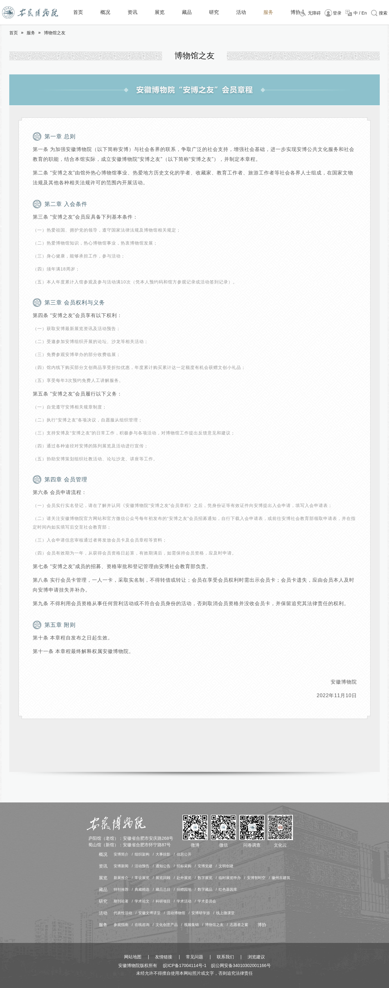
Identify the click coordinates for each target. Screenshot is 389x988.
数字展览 (205, 878)
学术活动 (184, 901)
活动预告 (142, 866)
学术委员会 (207, 901)
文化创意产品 (167, 925)
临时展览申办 (230, 878)
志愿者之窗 (239, 925)
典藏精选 (142, 889)
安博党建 (205, 866)
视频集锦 (191, 925)
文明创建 (226, 866)
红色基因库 (228, 889)
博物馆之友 (54, 32)
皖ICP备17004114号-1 (184, 965)
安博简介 (121, 854)
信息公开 (184, 854)
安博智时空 (256, 878)
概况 (105, 12)
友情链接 (163, 956)
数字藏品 (205, 889)
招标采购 (184, 866)
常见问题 (194, 956)
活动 (241, 12)
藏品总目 (163, 889)
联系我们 (225, 956)
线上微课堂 (225, 913)
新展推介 (121, 878)
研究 (214, 12)
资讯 (132, 12)
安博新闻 (121, 866)
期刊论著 (121, 901)
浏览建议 (256, 956)
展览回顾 (163, 878)
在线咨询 (142, 925)
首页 (78, 12)
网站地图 (132, 956)
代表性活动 (123, 913)
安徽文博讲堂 (149, 913)
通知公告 (163, 866)
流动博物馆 (176, 913)
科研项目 (163, 901)
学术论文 (142, 901)
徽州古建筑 (281, 878)
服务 (268, 12)
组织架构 (142, 854)
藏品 (187, 12)
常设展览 (142, 878)
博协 (295, 12)
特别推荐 (121, 889)
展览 (160, 12)
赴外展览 (184, 878)
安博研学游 (200, 913)
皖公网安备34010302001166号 (241, 965)
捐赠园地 (184, 889)
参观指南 (121, 925)
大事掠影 (163, 854)
